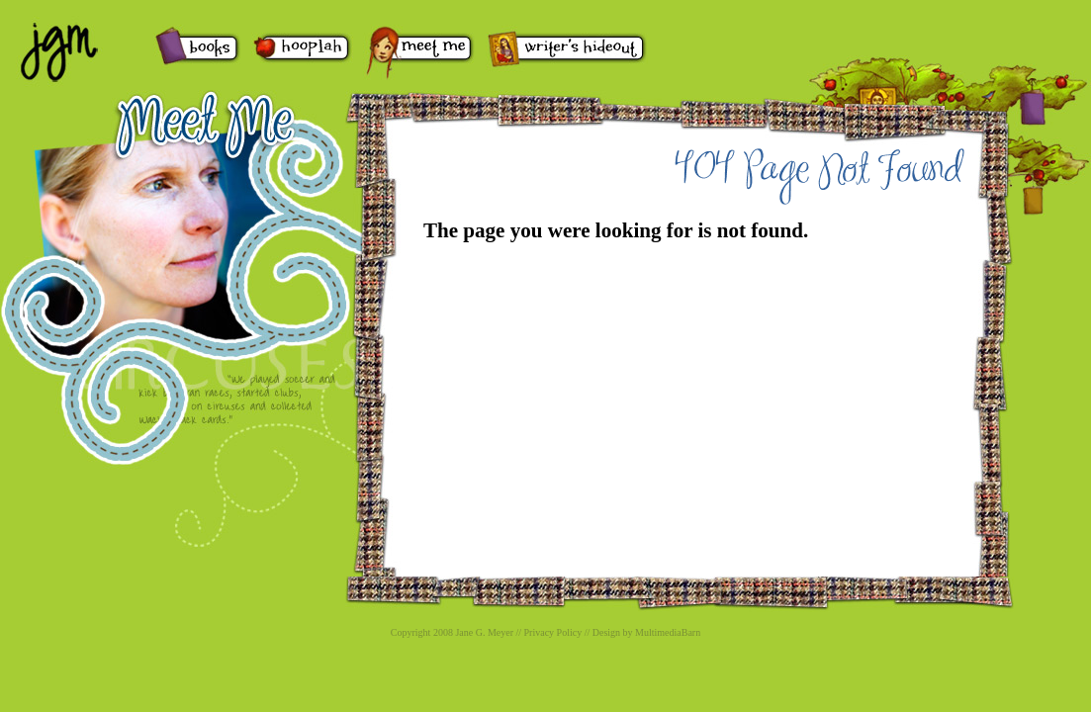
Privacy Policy (553, 632)
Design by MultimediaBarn (646, 632)
